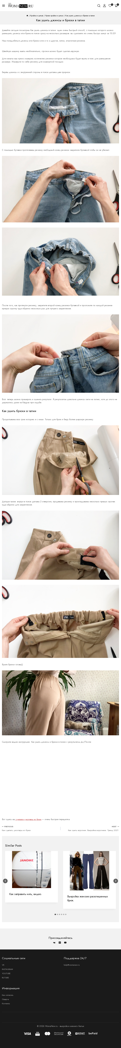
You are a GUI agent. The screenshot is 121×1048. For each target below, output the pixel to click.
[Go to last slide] (5, 881)
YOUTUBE (6, 972)
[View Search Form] (98, 5)
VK (3, 963)
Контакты (6, 1003)
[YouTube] (65, 941)
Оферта (5, 999)
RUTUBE (6, 976)
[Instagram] (60, 941)
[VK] (54, 941)
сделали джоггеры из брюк (29, 819)
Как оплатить (8, 994)
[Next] (115, 881)
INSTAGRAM (8, 968)
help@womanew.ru (72, 963)
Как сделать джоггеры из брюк (30, 828)
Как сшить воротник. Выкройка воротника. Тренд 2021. (91, 828)
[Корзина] (117, 5)
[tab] (55, 915)
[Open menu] (3, 5)
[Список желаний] (110, 5)
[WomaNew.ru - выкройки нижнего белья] (21, 5)
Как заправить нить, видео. (25, 895)
